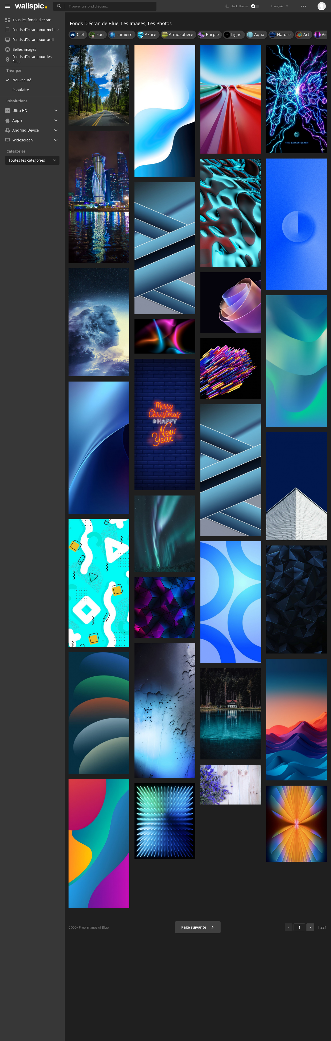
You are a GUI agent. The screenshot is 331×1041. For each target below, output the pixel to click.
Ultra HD (16, 110)
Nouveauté (21, 79)
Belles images (20, 49)
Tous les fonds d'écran (28, 19)
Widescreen (19, 140)
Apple (13, 120)
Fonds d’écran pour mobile (32, 29)
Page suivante (197, 927)
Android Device (22, 130)
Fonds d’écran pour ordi (29, 39)
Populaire (20, 89)
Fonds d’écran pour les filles (28, 59)
